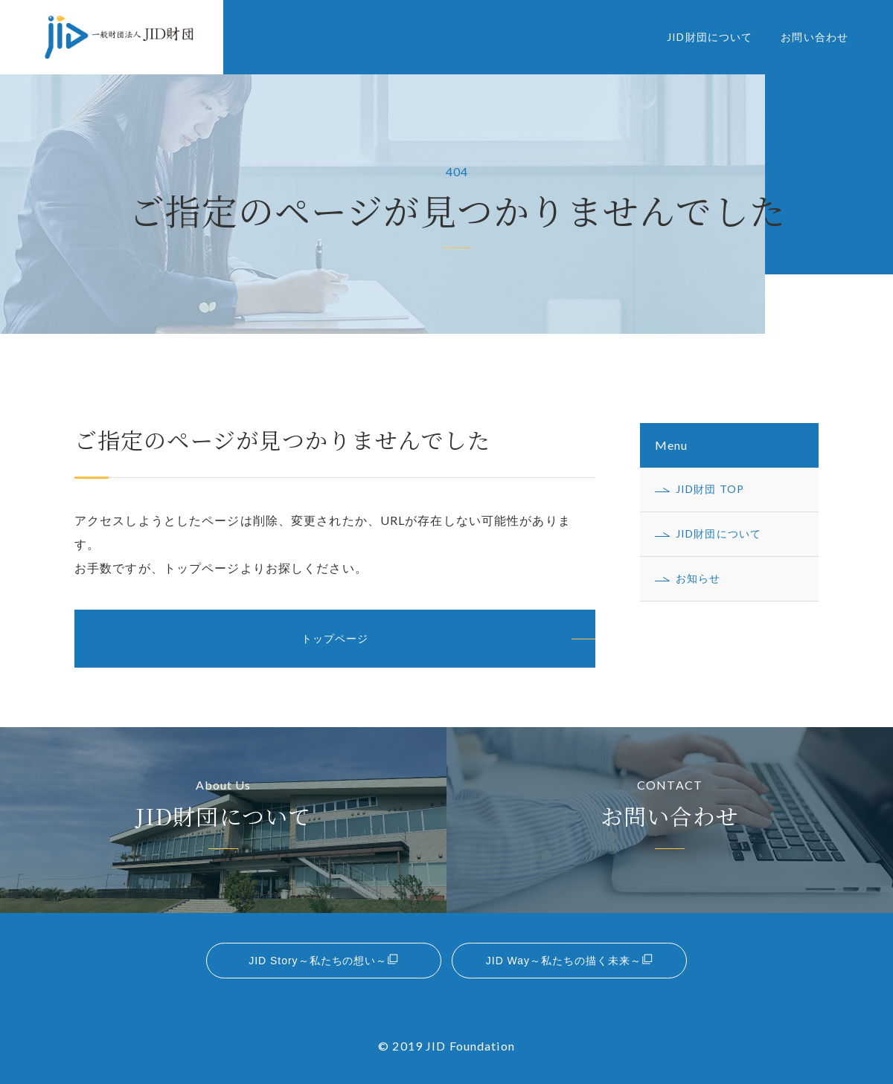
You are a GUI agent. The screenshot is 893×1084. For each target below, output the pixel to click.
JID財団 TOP (710, 489)
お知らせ (698, 578)
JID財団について (709, 36)
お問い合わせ (814, 36)
